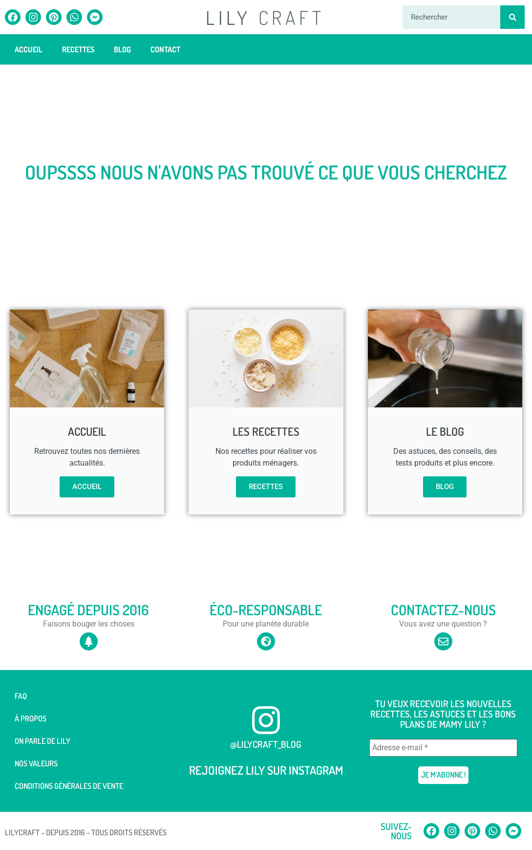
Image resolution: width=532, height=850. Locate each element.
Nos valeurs (36, 763)
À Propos (30, 718)
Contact (165, 49)
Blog (122, 49)
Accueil (29, 49)
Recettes (78, 49)
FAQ (21, 696)
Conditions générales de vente (69, 786)
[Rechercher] (512, 17)
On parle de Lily (42, 741)
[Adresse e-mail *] (443, 748)
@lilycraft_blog (265, 744)
